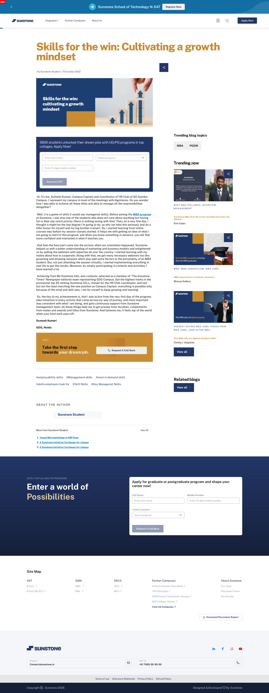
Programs (51, 20)
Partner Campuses (75, 20)
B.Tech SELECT (35, 591)
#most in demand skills (110, 377)
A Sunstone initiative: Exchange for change (64, 442)
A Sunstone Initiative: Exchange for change (64, 447)
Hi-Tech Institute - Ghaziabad (167, 586)
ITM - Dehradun (160, 591)
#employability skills (49, 377)
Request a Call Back (121, 350)
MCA (116, 591)
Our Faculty (227, 596)
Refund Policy (163, 679)
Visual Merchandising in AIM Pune (59, 437)
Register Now (173, 6)
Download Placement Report (221, 617)
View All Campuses (162, 606)
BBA (77, 591)
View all (184, 351)
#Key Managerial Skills (106, 384)
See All (147, 430)
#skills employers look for (52, 384)
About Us (97, 20)
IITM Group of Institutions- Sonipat (170, 596)
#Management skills (79, 377)
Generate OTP (54, 181)
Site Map (34, 571)
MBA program (142, 214)
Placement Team (230, 591)
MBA (180, 145)
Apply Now (247, 20)
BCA (117, 586)
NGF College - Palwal (163, 601)
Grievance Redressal (123, 679)
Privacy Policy (145, 679)
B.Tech (30, 586)
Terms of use (102, 679)
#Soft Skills (80, 384)
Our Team (226, 586)
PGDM (194, 145)
